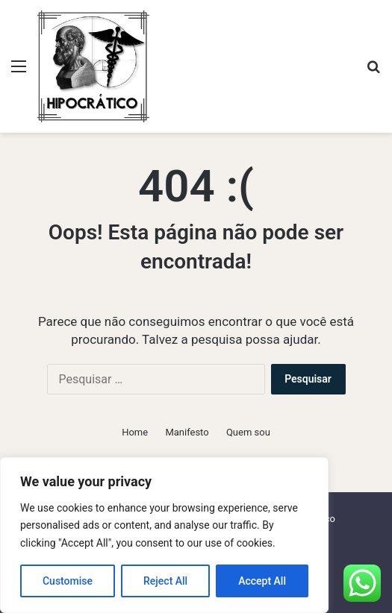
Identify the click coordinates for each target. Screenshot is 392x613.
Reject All (165, 581)
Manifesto (186, 432)
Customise (68, 581)
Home (135, 432)
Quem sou (248, 432)
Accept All (262, 581)
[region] (164, 535)
